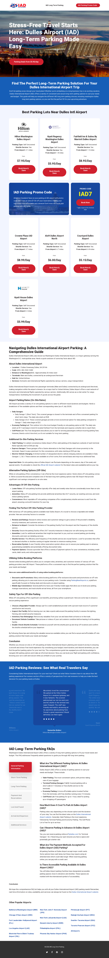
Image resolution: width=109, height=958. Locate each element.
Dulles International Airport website (85, 892)
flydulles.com (73, 834)
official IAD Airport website (50, 465)
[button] (26, 61)
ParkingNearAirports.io (79, 580)
